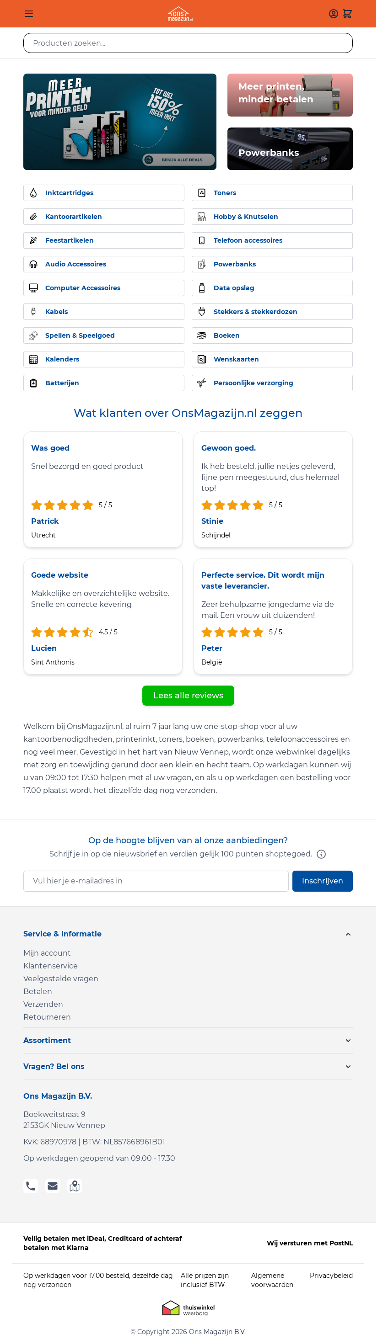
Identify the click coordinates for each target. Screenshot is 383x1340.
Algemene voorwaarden (272, 1280)
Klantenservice (50, 966)
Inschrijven (322, 881)
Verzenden (43, 1004)
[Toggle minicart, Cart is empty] (347, 13)
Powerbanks (268, 152)
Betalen (37, 991)
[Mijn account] (333, 13)
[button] (188, 934)
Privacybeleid (331, 1275)
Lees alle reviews (188, 696)
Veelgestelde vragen (60, 978)
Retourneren (47, 1017)
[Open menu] (28, 13)
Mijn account (47, 953)
